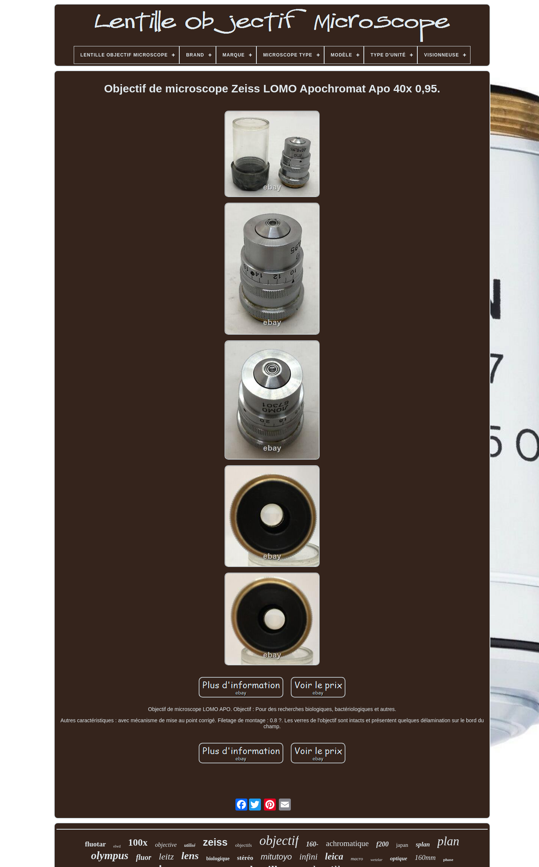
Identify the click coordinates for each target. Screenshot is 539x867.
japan (402, 845)
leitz (166, 856)
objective (166, 845)
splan (423, 844)
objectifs (243, 845)
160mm (425, 857)
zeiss (215, 842)
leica (334, 856)
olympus (109, 855)
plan (448, 841)
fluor (143, 857)
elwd (117, 846)
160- (312, 844)
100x (137, 842)
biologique (217, 858)
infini (308, 856)
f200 (382, 844)
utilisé (189, 845)
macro (357, 858)
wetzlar (377, 859)
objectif (279, 840)
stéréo (245, 857)
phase (448, 859)
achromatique (347, 843)
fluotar (95, 844)
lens (190, 855)
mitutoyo (276, 856)
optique (398, 858)
